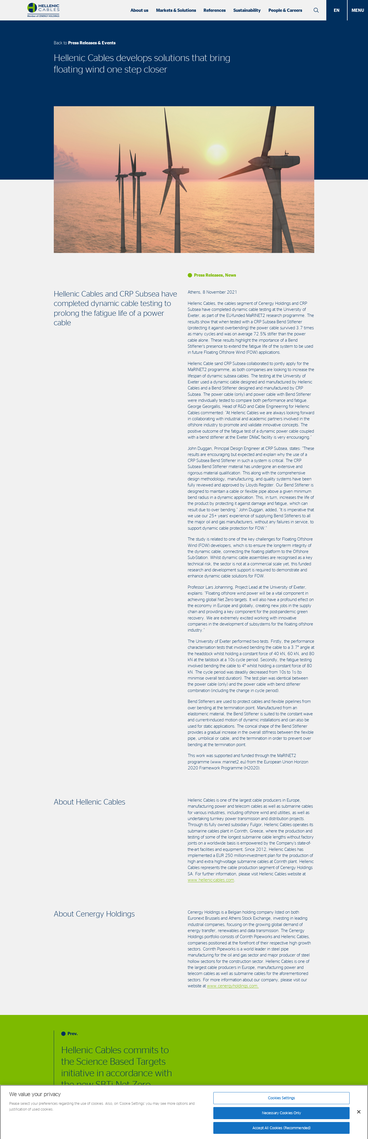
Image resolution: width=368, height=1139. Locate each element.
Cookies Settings (281, 1101)
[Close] (358, 1115)
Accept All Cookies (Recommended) (281, 1131)
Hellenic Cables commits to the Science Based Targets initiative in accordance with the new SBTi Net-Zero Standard (116, 1072)
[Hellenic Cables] (43, 10)
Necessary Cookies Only (281, 1116)
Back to (85, 42)
